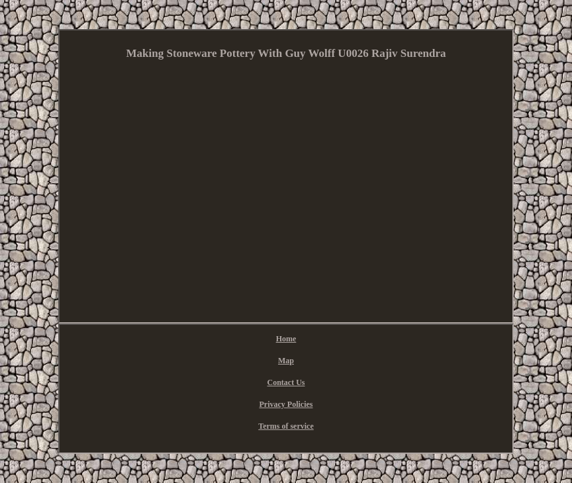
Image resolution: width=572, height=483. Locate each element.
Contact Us (286, 382)
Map (286, 360)
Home (286, 338)
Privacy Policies (286, 404)
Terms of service (286, 426)
